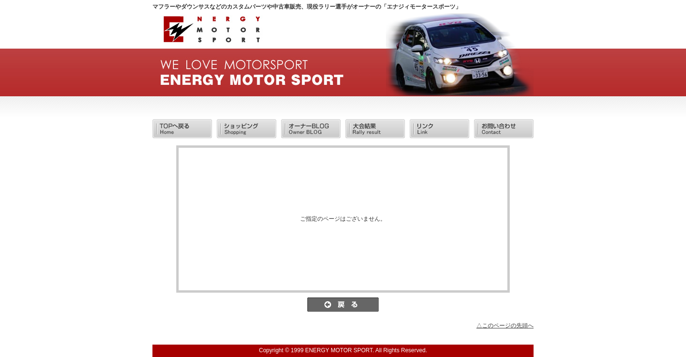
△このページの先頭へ (505, 325)
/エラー (211, 32)
